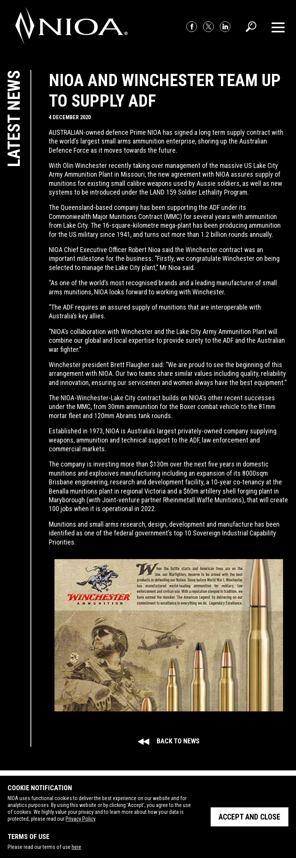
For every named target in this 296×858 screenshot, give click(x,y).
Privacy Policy (80, 819)
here (76, 847)
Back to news (169, 741)
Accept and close (249, 816)
